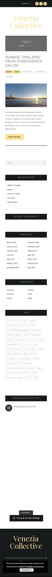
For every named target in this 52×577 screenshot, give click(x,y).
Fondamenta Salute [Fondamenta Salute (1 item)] (14, 345)
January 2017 (33, 263)
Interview (10, 294)
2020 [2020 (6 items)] (25, 321)
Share (10, 77)
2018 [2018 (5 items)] (19, 321)
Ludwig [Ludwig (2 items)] (9, 354)
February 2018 (12, 251)
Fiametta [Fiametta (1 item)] (30, 340)
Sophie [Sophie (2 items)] (24, 373)
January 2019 (12, 247)
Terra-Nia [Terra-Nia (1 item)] (34, 373)
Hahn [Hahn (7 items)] (36, 345)
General (31, 290)
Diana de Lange (13, 194)
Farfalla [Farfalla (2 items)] (20, 340)
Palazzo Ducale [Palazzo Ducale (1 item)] (24, 359)
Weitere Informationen (36, 567)
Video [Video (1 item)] (36, 378)
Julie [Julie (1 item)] (25, 349)
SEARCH (25, 4)
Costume (10, 290)
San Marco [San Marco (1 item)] (30, 368)
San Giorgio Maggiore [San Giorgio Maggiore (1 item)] (14, 368)
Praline (10, 189)
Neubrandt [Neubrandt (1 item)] (10, 359)
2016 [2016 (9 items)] (7, 321)
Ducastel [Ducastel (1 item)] (10, 340)
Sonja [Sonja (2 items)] (17, 373)
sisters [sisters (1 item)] (9, 373)
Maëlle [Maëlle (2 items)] (33, 354)
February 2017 (12, 263)
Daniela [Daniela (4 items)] (18, 335)
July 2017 (10, 255)
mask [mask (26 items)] (26, 354)
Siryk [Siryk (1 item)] (39, 368)
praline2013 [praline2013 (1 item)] (27, 364)
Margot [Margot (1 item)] (18, 354)
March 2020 (11, 242)
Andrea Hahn (12, 202)
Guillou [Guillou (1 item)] (28, 345)
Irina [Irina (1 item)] (19, 349)
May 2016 (31, 267)
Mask (30, 294)
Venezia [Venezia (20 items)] (20, 378)
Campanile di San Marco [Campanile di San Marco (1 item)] (15, 326)
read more (14, 137)
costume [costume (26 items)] (36, 330)
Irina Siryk (11, 198)
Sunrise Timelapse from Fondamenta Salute (23, 62)
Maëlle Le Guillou (14, 185)
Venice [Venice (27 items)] (28, 378)
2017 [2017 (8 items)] (13, 321)
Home (21, 46)
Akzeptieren (26, 570)
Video (16, 72)
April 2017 (10, 259)
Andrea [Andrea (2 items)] (32, 321)
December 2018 (33, 247)
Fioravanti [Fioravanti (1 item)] (40, 340)
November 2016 (12, 267)
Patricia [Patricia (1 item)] (36, 359)
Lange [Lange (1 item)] (32, 349)
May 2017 (31, 255)
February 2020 (33, 242)
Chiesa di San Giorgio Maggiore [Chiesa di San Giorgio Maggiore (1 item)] (18, 330)
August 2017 (32, 251)
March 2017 (32, 259)
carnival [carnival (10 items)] (31, 326)
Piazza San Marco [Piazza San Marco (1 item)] (13, 364)
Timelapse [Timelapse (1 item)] (10, 378)
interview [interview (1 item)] (10, 349)
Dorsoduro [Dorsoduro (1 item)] (36, 335)
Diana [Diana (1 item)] (26, 335)
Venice (9, 72)
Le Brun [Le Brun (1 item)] (41, 349)
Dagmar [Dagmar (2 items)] (9, 335)
